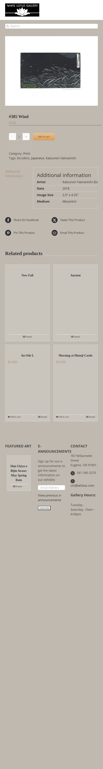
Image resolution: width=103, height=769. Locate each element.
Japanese (37, 158)
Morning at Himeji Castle (75, 355)
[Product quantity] (19, 136)
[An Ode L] (27, 347)
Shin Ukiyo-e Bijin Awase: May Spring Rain (18, 473)
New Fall (27, 275)
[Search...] (51, 26)
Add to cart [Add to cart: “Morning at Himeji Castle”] (63, 416)
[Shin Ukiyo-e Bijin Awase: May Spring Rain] (19, 458)
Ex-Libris (23, 158)
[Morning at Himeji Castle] (75, 347)
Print (26, 153)
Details (28, 336)
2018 (66, 188)
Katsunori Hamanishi (61, 158)
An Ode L (27, 355)
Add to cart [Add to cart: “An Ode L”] (15, 416)
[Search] (7, 26)
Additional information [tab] (13, 173)
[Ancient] (75, 267)
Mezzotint (69, 201)
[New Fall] (27, 267)
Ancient (75, 275)
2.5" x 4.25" (70, 195)
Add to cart (44, 136)
